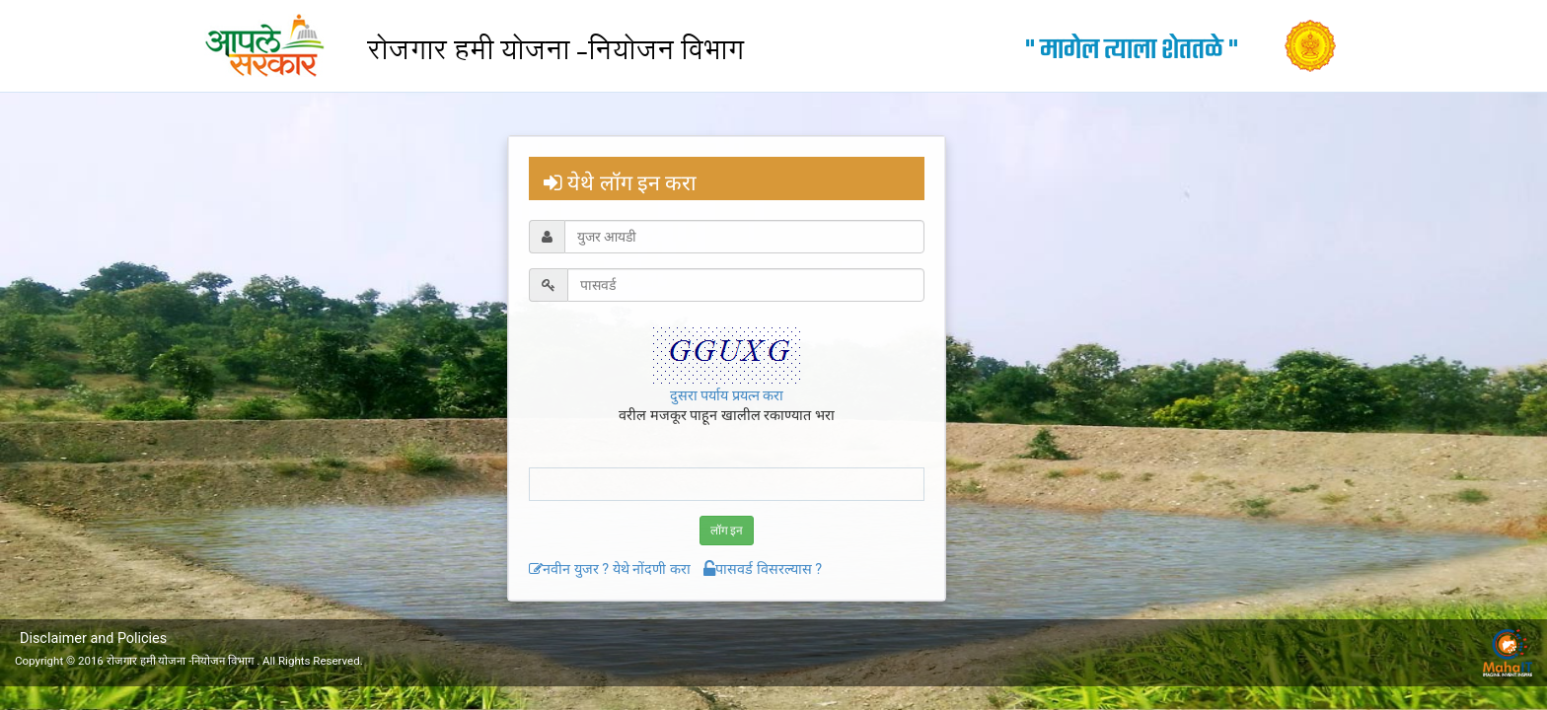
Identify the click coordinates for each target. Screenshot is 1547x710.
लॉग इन (727, 530)
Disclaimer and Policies (93, 638)
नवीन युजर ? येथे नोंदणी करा (610, 569)
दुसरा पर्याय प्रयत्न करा (727, 396)
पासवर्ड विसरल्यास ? (762, 569)
